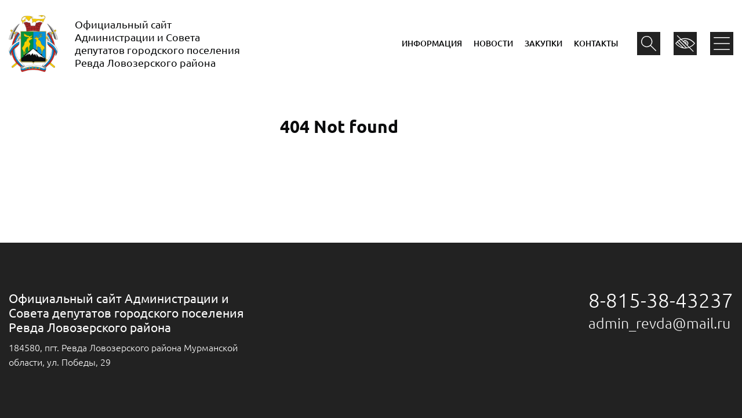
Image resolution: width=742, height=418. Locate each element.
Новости (493, 43)
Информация (432, 43)
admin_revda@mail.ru (659, 323)
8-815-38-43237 (660, 300)
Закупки (543, 43)
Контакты (596, 43)
